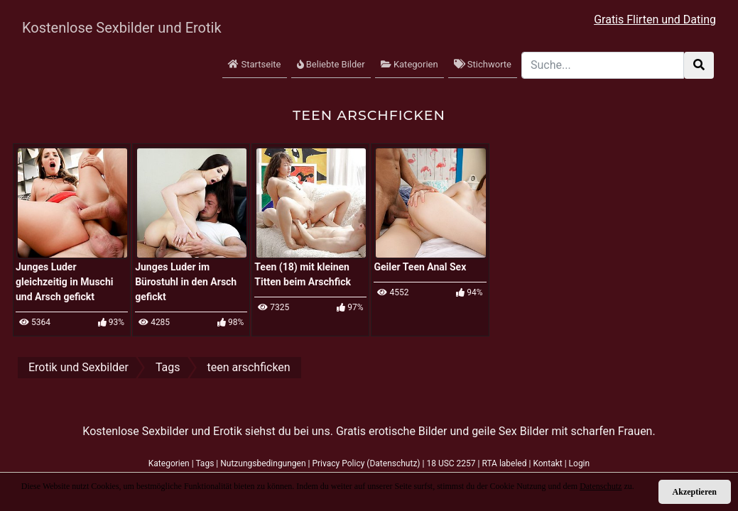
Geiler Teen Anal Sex (420, 267)
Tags (204, 463)
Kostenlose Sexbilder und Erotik (108, 27)
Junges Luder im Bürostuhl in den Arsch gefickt (186, 281)
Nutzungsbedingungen (262, 463)
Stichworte (482, 64)
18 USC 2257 (450, 463)
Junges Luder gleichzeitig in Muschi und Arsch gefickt (64, 281)
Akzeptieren (695, 492)
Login (579, 463)
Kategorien (409, 64)
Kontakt (547, 463)
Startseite (254, 64)
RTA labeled (504, 463)
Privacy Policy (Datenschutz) (366, 463)
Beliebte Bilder (331, 64)
